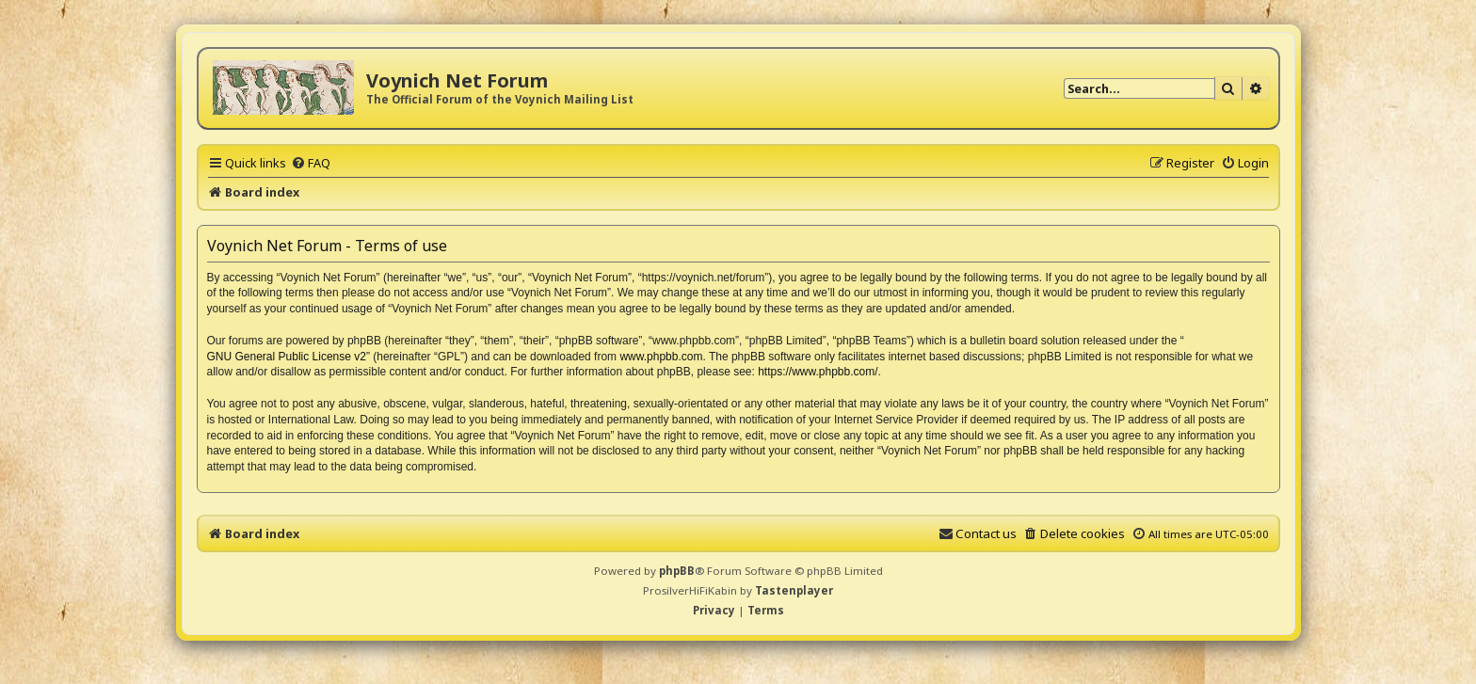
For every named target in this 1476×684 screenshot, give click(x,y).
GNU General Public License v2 (286, 356)
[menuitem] (310, 162)
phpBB (677, 571)
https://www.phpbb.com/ (817, 371)
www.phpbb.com (660, 356)
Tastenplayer (794, 590)
